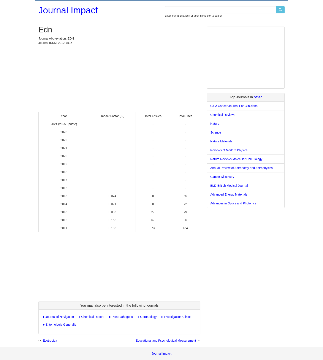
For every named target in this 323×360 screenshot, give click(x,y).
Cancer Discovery (222, 176)
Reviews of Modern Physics (228, 150)
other (258, 97)
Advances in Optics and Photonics (233, 203)
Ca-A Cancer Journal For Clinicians (234, 106)
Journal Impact (68, 10)
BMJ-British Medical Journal (229, 185)
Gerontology (148, 317)
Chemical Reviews (222, 114)
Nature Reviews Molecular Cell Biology (236, 159)
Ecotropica (50, 340)
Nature (214, 123)
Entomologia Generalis (61, 324)
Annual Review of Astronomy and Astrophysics (241, 168)
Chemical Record (92, 317)
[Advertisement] (119, 77)
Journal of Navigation (60, 317)
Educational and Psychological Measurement (166, 340)
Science (215, 132)
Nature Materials (221, 141)
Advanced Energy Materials (228, 194)
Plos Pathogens (122, 317)
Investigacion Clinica (178, 317)
